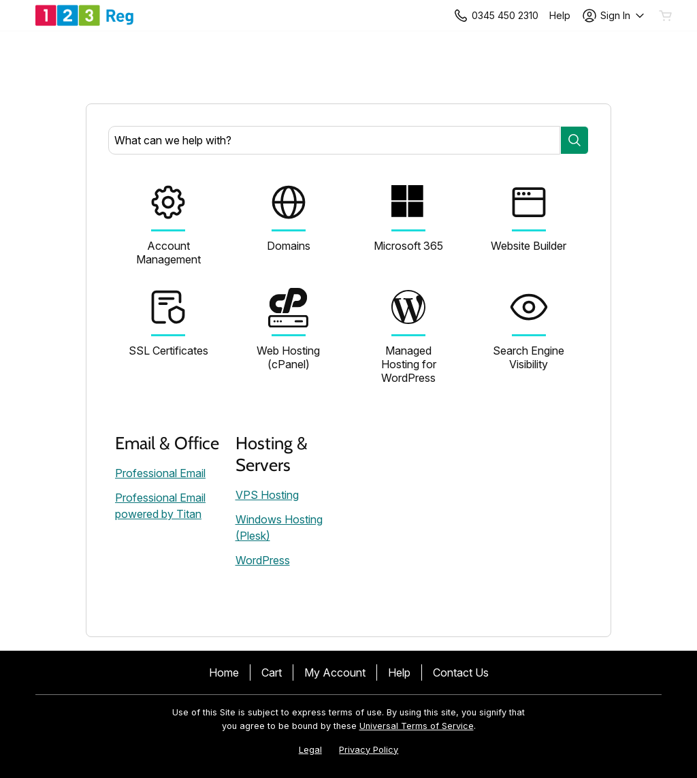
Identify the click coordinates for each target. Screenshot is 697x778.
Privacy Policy (368, 750)
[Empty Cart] (666, 16)
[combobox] (334, 140)
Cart (271, 672)
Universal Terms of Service (416, 726)
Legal (310, 750)
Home (224, 672)
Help (399, 672)
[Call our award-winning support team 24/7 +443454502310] (560, 15)
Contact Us (461, 672)
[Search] (574, 140)
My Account (335, 672)
